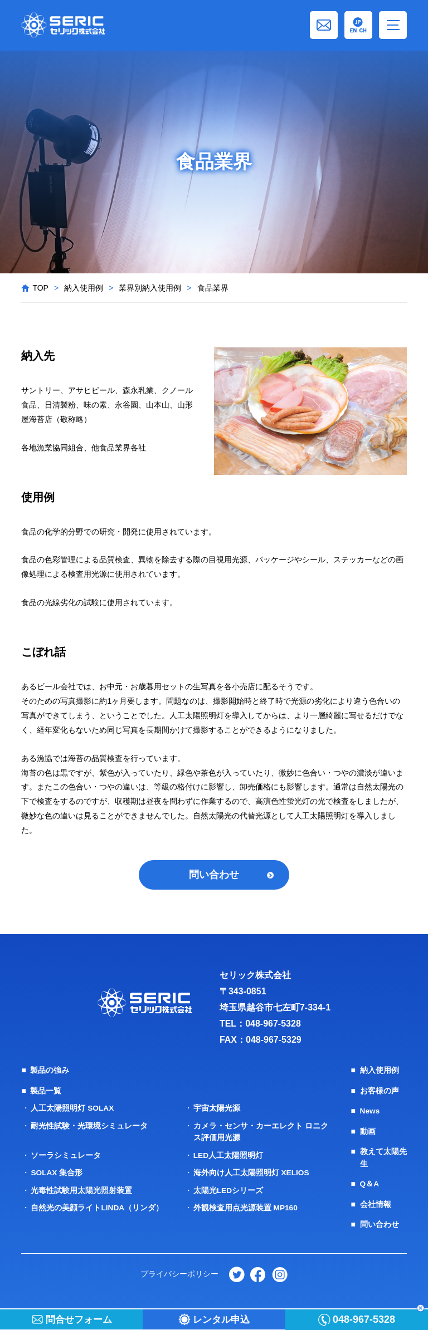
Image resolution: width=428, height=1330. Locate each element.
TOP (40, 287)
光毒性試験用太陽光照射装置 (81, 1189)
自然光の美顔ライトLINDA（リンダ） (97, 1206)
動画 (368, 1131)
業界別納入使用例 (150, 287)
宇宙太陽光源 (216, 1108)
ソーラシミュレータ (66, 1154)
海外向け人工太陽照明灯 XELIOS (251, 1171)
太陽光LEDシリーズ (228, 1189)
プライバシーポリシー (179, 1272)
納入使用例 (83, 287)
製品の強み (49, 1071)
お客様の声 (379, 1091)
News (370, 1111)
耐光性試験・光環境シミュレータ (89, 1125)
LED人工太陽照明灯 (228, 1154)
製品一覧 (45, 1091)
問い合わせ (214, 875)
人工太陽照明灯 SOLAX (72, 1108)
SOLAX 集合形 (57, 1171)
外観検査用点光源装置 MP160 (245, 1206)
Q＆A (370, 1183)
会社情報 (375, 1203)
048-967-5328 (273, 1024)
